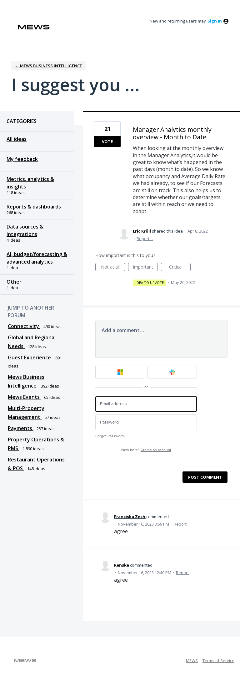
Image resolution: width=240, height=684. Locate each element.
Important (145, 267)
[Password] (146, 422)
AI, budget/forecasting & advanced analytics (37, 258)
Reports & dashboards (34, 206)
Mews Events (24, 396)
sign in (215, 21)
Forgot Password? (110, 436)
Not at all (113, 267)
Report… (145, 238)
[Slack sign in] (172, 372)
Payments (20, 428)
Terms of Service (218, 660)
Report (180, 524)
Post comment (205, 477)
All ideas (17, 139)
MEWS (192, 660)
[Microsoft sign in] (120, 372)
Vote (107, 141)
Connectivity (24, 326)
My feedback (22, 159)
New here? (146, 450)
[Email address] (146, 404)
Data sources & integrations (25, 230)
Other (14, 281)
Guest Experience (30, 357)
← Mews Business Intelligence (48, 66)
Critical (180, 267)
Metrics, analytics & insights (30, 183)
